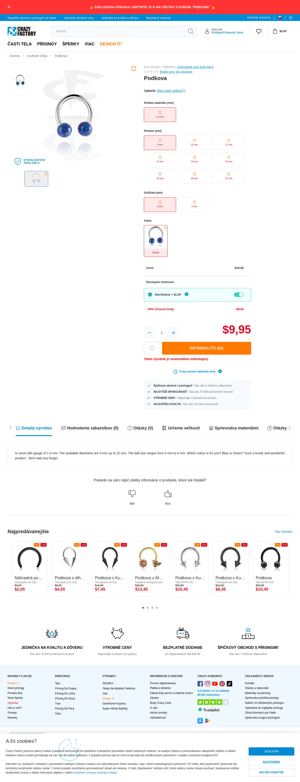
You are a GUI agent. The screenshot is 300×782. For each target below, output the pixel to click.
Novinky (12, 717)
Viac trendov (283, 531)
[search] (118, 31)
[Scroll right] (10, 427)
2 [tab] (147, 608)
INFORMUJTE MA (206, 348)
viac (90, 44)
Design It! (111, 44)
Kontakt (249, 683)
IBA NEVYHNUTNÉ (271, 772)
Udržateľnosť (158, 717)
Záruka (154, 697)
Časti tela (20, 44)
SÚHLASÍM (271, 751)
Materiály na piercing (257, 693)
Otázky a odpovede (256, 688)
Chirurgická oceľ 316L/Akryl (195, 67)
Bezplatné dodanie (158, 18)
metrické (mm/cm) (259, 17)
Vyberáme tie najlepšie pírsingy (264, 707)
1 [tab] (143, 608)
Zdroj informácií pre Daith (260, 712)
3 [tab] (152, 608)
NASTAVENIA (271, 762)
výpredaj (13, 702)
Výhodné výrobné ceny (79, 18)
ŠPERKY (70, 44)
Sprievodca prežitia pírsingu (262, 697)
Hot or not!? (15, 707)
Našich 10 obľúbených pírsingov (264, 702)
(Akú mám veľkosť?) (171, 91)
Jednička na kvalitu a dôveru (120, 18)
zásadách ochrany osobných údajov (95, 772)
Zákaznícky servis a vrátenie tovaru (171, 693)
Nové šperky (15, 697)
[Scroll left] (289, 427)
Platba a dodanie (160, 688)
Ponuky (12, 712)
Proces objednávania (163, 683)
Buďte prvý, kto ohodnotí (176, 71)
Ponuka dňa (15, 693)
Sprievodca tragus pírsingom (262, 717)
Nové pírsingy (16, 688)
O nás (153, 707)
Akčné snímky (158, 712)
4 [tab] (157, 608)
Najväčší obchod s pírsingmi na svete (32, 18)
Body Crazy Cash (160, 702)
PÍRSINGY (47, 44)
